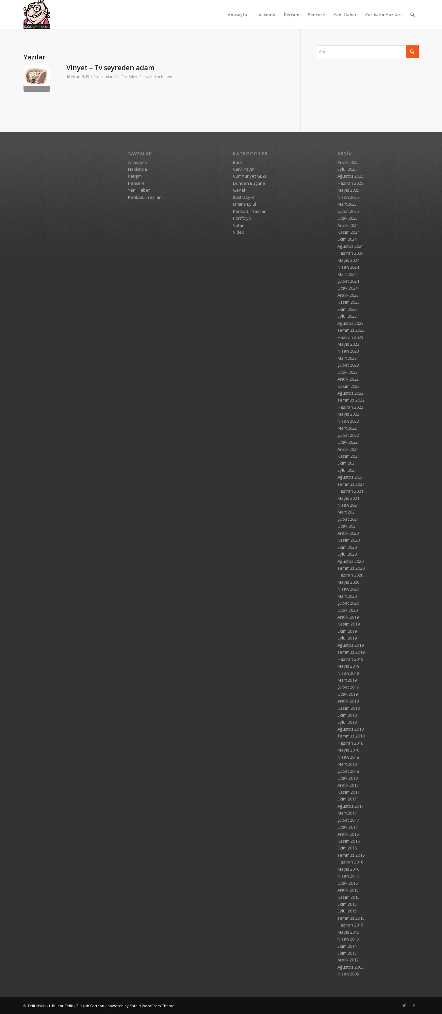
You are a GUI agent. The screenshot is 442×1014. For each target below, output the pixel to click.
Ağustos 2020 (350, 561)
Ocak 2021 (347, 526)
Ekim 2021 (347, 463)
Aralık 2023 (348, 295)
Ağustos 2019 (350, 645)
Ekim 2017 (347, 799)
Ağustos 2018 (350, 729)
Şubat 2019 (348, 687)
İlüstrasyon (244, 197)
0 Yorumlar (103, 76)
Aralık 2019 (348, 617)
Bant (237, 162)
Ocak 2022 (347, 442)
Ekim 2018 (347, 715)
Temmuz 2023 (351, 330)
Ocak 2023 (347, 372)
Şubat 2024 (348, 281)
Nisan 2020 (348, 589)
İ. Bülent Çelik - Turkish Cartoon (76, 1005)
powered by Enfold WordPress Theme (140, 1005)
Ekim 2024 (347, 239)
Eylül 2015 (347, 911)
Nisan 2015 (348, 939)
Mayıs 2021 (348, 498)
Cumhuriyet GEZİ (249, 176)
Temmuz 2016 (351, 855)
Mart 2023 (347, 358)
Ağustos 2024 (350, 246)
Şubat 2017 (348, 820)
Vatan (239, 225)
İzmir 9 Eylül (244, 204)
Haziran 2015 (350, 925)
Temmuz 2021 (351, 484)
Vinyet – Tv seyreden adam (110, 67)
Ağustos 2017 (350, 806)
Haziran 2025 (350, 183)
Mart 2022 (347, 428)
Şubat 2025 (348, 211)
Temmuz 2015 (351, 918)
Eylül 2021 (347, 470)
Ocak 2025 (347, 218)
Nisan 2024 (348, 267)
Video (238, 232)
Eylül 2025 (347, 169)
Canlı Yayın (243, 169)
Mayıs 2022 (348, 414)
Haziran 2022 (350, 407)
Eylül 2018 (347, 722)
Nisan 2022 (348, 421)
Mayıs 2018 (348, 750)
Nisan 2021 (348, 505)
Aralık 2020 (348, 533)
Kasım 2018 (348, 708)
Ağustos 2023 (350, 323)
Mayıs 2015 (348, 932)
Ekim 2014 (347, 946)
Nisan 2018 (348, 757)
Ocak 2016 (347, 883)
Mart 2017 (347, 813)
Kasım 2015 (348, 897)
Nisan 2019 (348, 673)
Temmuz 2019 (351, 652)
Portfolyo (129, 76)
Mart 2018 (347, 764)
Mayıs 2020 (348, 582)
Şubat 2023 (348, 365)
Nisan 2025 (348, 197)
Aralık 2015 (348, 890)
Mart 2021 (347, 512)
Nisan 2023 (348, 351)
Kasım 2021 (348, 456)
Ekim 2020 (347, 547)
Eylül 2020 (347, 554)
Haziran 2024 (350, 253)
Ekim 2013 (347, 953)
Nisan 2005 (348, 974)
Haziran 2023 (350, 337)
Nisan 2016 (348, 876)
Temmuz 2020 (351, 568)
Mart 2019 (347, 680)
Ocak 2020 (347, 610)
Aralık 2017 (348, 785)
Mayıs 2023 (348, 344)
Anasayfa (237, 15)
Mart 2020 (347, 596)
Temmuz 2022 (351, 400)
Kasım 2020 (348, 540)
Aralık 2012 (348, 960)
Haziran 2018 (350, 743)
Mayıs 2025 (348, 190)
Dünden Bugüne (249, 183)
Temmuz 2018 (351, 736)
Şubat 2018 (348, 771)
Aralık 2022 (348, 379)
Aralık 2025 (348, 162)
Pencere (316, 15)
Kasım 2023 (348, 302)
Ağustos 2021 (350, 477)
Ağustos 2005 (350, 967)
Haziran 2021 (350, 491)
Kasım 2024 (348, 232)
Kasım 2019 (348, 624)
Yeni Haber (345, 15)
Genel (239, 190)
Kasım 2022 (348, 386)
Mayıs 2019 (348, 666)
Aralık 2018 (348, 701)
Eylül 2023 (347, 316)
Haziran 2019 (350, 659)
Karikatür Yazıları (383, 15)
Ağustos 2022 (350, 393)
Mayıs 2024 (348, 260)
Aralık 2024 (348, 225)
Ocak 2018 (347, 778)
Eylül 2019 (347, 638)
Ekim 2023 (347, 309)
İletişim (291, 15)
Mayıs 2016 (348, 869)
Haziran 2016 (350, 862)
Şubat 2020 (348, 603)
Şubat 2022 (348, 435)
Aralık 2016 (348, 834)
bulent (166, 76)
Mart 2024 (347, 274)
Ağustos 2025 (350, 176)
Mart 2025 (347, 204)
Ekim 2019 (347, 631)
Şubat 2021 (348, 519)
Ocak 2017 (347, 827)
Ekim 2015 (347, 904)
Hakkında (265, 15)
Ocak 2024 (347, 288)
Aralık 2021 (348, 449)
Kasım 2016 (348, 841)
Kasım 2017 (348, 792)
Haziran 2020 (350, 575)
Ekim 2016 (347, 848)
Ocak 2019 (347, 694)
